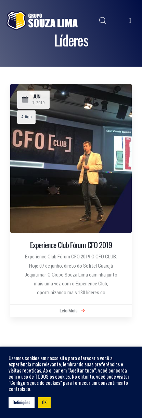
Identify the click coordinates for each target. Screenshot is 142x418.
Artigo (26, 116)
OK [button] (44, 402)
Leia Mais (72, 311)
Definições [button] (21, 402)
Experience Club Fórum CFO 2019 (71, 245)
